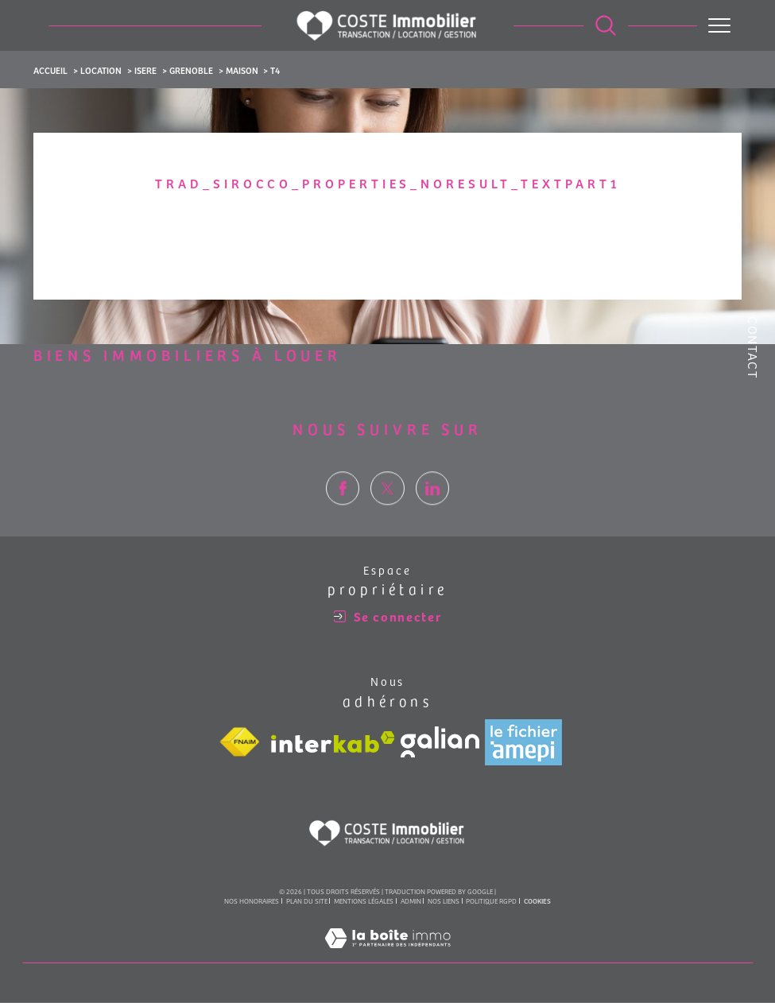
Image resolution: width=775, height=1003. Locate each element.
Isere (145, 70)
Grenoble (191, 70)
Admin (411, 902)
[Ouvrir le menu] (719, 25)
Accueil (50, 70)
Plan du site (306, 902)
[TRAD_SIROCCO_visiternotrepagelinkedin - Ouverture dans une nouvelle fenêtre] (433, 515)
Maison (242, 70)
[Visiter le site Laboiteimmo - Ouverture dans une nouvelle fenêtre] (387, 955)
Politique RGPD (491, 902)
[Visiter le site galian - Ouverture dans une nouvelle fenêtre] (440, 743)
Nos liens (443, 902)
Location (101, 70)
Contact (753, 347)
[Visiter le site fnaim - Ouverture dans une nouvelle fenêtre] (239, 743)
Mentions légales (363, 902)
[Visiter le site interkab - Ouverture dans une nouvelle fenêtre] (333, 743)
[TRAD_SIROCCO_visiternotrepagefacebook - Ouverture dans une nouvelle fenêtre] (343, 515)
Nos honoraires (251, 902)
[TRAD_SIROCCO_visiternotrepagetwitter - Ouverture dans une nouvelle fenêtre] (387, 515)
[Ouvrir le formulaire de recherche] (606, 25)
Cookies (537, 903)
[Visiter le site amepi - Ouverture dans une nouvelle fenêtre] (523, 743)
